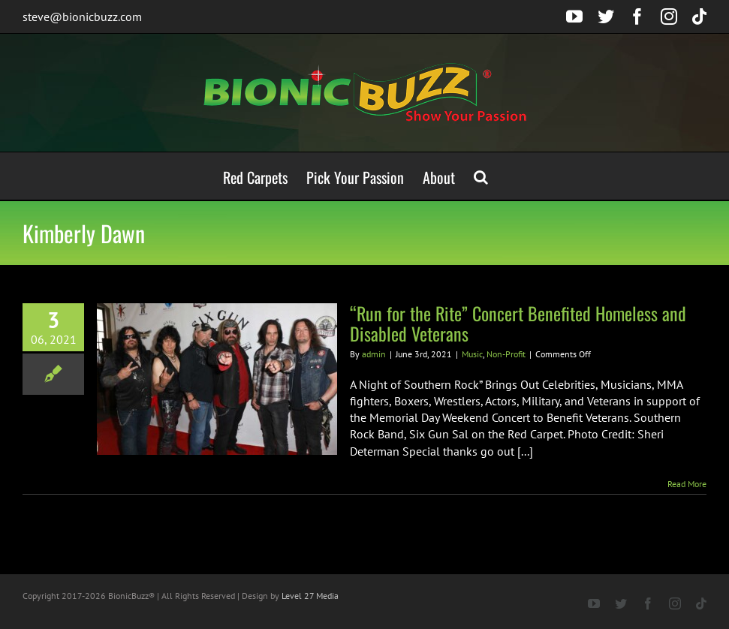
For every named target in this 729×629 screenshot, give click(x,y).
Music (472, 354)
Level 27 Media (310, 595)
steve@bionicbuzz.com (82, 16)
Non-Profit (506, 354)
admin (374, 354)
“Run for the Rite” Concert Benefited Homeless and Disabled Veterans (518, 323)
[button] (481, 176)
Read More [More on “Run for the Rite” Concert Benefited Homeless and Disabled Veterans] (686, 483)
